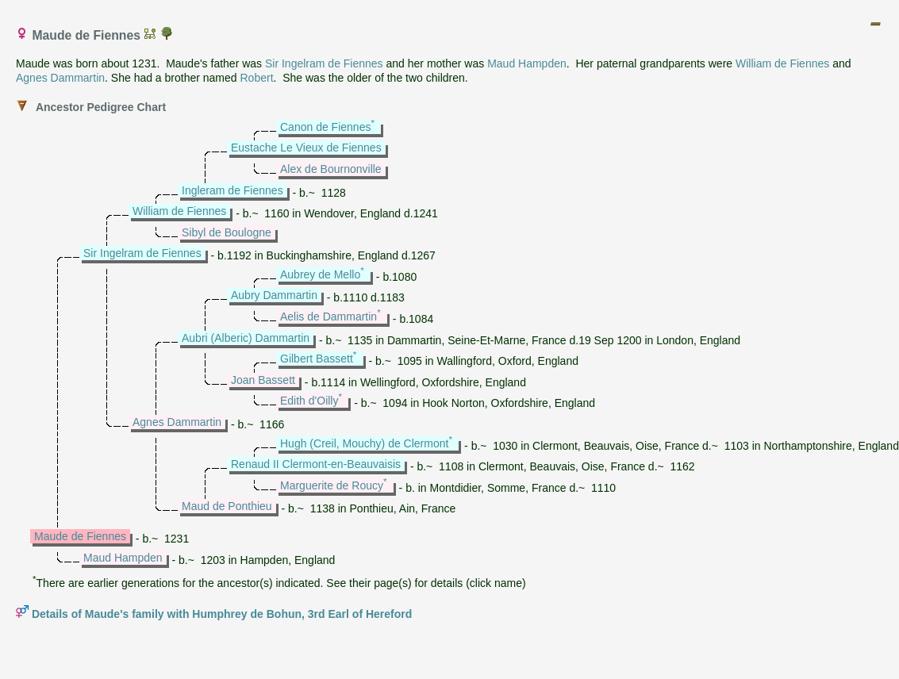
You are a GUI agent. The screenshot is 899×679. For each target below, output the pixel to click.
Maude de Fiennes (80, 536)
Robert (257, 77)
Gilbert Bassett (316, 358)
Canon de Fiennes (325, 127)
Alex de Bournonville (331, 169)
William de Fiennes (782, 63)
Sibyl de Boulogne (226, 232)
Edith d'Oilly (309, 400)
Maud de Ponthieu (227, 506)
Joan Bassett (263, 380)
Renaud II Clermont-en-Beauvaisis (316, 464)
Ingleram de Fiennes (232, 190)
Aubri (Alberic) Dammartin (245, 338)
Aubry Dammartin (274, 295)
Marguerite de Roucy (331, 485)
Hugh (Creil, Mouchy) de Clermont (364, 443)
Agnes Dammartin (60, 77)
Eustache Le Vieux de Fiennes (306, 147)
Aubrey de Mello (320, 274)
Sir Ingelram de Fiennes (324, 63)
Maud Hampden (527, 63)
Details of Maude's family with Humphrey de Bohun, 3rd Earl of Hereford (222, 614)
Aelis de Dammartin (328, 316)
